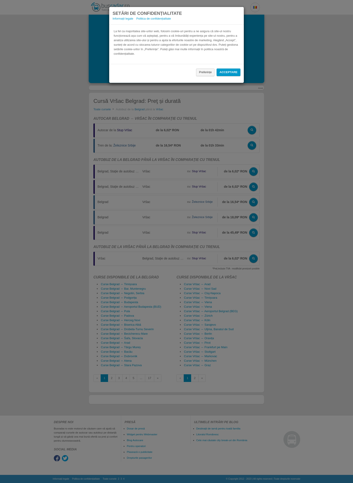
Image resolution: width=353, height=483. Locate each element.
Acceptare (228, 72)
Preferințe (205, 72)
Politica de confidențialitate (153, 18)
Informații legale (123, 18)
